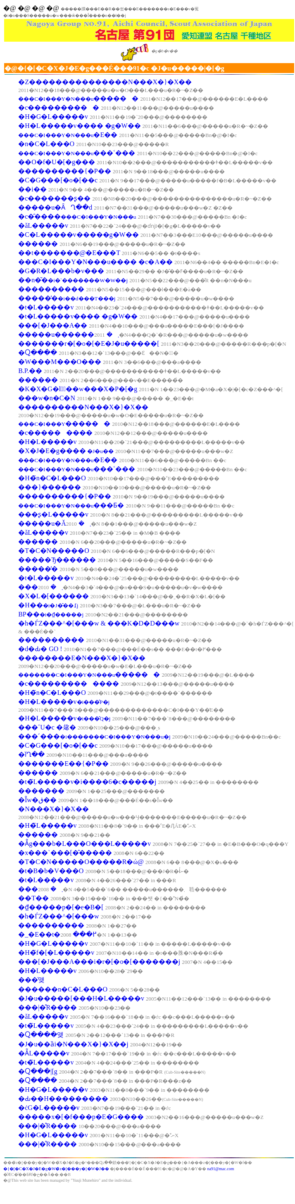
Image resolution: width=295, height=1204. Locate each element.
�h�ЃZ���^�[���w (58, 916)
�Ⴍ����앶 (41, 1034)
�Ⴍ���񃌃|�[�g (37, 1071)
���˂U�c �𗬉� (47, 727)
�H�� (48, 605)
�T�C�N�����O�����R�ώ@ (81, 861)
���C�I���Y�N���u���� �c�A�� (95, 261)
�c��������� (55, 432)
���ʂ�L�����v (53, 514)
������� (41, 790)
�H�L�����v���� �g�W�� (79, 125)
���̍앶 (31, 979)
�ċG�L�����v (48, 1107)
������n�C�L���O (62, 989)
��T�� (33, 898)
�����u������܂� (68, 334)
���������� (51, 289)
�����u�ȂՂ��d (55, 207)
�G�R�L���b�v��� (61, 270)
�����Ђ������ (57, 559)
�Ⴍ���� (37, 352)
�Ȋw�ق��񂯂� (37, 799)
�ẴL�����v (43, 1053)
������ (38, 243)
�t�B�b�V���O (50, 870)
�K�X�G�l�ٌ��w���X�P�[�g (77, 388)
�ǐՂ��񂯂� (31, 754)
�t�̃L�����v (46, 1025)
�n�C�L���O (46, 143)
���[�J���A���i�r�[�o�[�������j (99, 961)
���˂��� (76, 152)
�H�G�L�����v (53, 116)
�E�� (67, 134)
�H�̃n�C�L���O (52, 478)
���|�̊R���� (47, 1007)
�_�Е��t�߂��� (57, 934)
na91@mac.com (220, 1168)
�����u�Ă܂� (54, 523)
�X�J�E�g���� (66, 450)
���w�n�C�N (46, 397)
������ (78, 98)
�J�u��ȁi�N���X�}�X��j (73, 1044)
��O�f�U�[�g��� (56, 161)
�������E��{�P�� (63, 763)
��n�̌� (73, 279)
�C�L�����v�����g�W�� (78, 234)
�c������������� (68, 683)
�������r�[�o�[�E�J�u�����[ (88, 343)
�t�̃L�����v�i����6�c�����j (87, 781)
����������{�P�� (64, 171)
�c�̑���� (77, 216)
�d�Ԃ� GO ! (40, 648)
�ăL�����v (43, 225)
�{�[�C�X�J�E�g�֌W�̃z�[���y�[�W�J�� (56, 1168)
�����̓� (66, 298)
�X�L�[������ (53, 596)
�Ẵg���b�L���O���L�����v (84, 843)
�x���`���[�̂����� (65, 852)
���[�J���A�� (52, 325)
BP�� (50, 614)
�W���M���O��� (59, 361)
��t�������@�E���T (69, 252)
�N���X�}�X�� (53, 808)
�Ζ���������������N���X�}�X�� (105, 81)
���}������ (49, 487)
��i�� (32, 189)
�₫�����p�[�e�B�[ (60, 907)
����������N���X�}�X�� (83, 407)
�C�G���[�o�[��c (58, 180)
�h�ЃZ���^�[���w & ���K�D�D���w (98, 623)
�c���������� (58, 107)
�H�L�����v (47, 441)
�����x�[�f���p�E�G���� (81, 1116)
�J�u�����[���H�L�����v (81, 998)
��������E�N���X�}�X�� (81, 657)
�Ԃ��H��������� (63, 1098)
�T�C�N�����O (53, 550)
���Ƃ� (71, 505)
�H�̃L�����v (47, 825)
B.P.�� (30, 370)
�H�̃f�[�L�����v (56, 952)
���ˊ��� (94, 736)
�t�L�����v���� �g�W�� (78, 316)
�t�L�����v (46, 307)
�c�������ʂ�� (54, 198)
